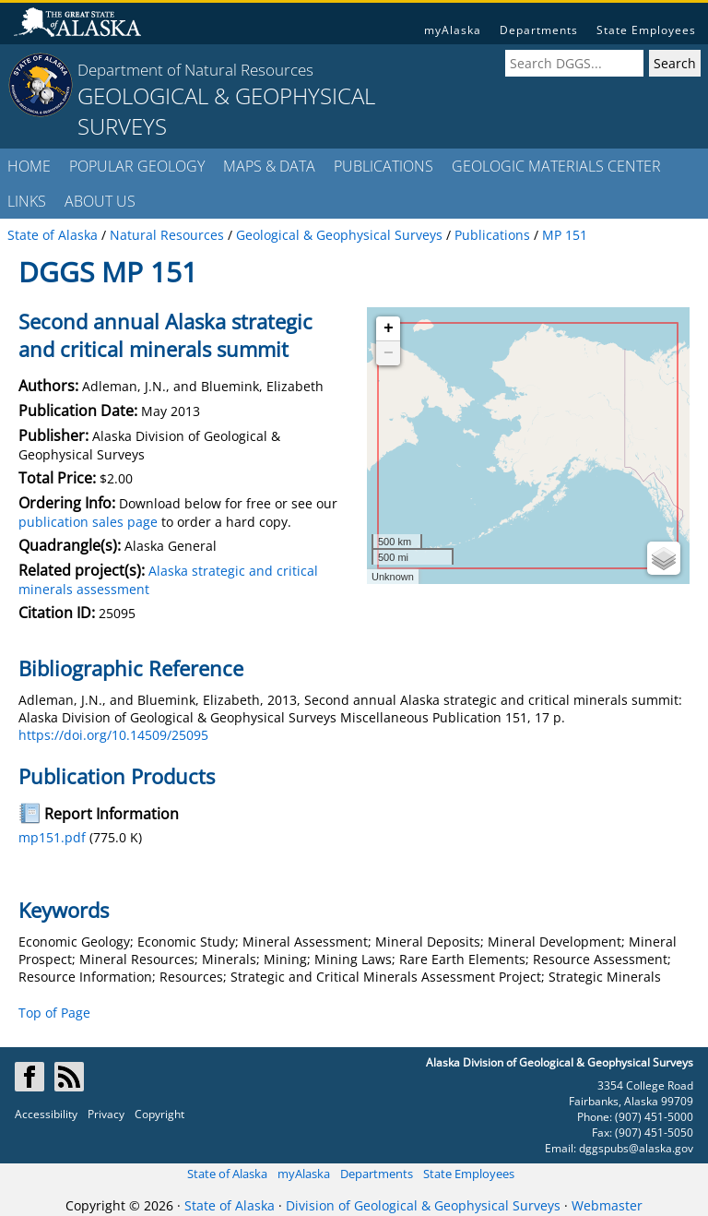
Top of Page (54, 1012)
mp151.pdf (52, 837)
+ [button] (389, 328)
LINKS (26, 201)
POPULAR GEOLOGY (137, 166)
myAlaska (452, 30)
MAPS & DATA (269, 166)
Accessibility (46, 1114)
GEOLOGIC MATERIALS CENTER (556, 166)
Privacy (106, 1114)
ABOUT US (100, 201)
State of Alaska (227, 1173)
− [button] (389, 353)
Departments (539, 30)
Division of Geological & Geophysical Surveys (423, 1205)
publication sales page (88, 522)
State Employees (646, 30)
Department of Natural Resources (195, 69)
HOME (29, 166)
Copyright (159, 1114)
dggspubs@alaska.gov (636, 1148)
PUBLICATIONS (383, 166)
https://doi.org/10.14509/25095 (113, 735)
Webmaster (607, 1205)
